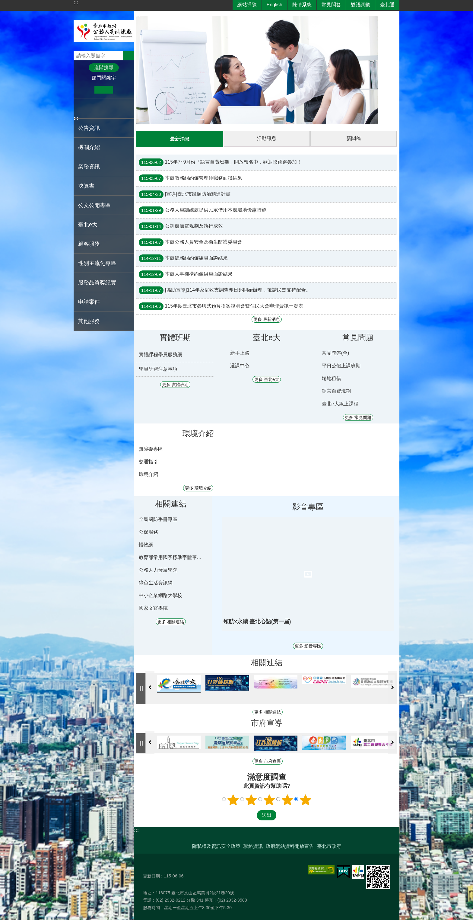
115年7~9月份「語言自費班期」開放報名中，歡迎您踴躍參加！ (220, 162)
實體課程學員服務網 (160, 354)
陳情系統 (302, 4)
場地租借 (331, 378)
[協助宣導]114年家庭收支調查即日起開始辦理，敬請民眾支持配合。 (225, 290)
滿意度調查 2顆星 (251, 799)
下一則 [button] (392, 687)
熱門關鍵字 (104, 77)
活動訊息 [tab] (266, 138)
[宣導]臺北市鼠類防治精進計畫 (184, 194)
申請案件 (89, 302)
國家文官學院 (153, 607)
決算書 (86, 186)
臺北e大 (87, 225)
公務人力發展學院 (158, 569)
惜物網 (146, 544)
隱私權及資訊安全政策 (216, 845)
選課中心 (239, 365)
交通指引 (148, 461)
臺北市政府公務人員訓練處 (104, 31)
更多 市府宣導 (267, 761)
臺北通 (387, 4)
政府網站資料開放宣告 (290, 845)
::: (76, 2)
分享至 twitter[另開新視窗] (90, 108)
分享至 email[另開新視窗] (108, 108)
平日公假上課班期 (341, 365)
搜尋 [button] (128, 55)
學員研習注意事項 (158, 368)
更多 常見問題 (358, 417)
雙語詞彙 (360, 4)
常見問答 (331, 4)
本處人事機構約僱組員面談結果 (186, 274)
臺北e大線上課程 (340, 403)
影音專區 (308, 506)
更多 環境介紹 (198, 487)
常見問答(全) (335, 352)
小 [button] (85, 90)
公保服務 (148, 531)
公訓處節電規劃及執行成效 (181, 226)
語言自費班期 (336, 390)
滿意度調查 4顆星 (287, 799)
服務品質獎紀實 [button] (97, 283)
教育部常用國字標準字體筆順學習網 (172, 557)
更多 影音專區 (308, 645)
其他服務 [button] (89, 321)
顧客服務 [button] (89, 244)
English (274, 4)
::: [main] (137, 15)
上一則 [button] (149, 687)
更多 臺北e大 (266, 379)
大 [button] (122, 90)
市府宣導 (266, 722)
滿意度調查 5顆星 (305, 799)
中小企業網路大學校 (160, 595)
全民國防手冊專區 (158, 519)
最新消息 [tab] (179, 139)
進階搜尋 (103, 67)
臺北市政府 (329, 845)
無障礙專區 (151, 448)
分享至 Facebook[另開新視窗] (80, 108)
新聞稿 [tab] (353, 138)
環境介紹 (198, 433)
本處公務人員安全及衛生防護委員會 (190, 242)
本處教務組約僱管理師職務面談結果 (190, 178)
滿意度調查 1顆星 (233, 799)
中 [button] (103, 90)
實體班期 (175, 337)
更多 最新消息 (266, 319)
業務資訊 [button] (89, 167)
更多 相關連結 (170, 621)
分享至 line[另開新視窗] (99, 108)
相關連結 (170, 503)
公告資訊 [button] (89, 128)
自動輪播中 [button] (141, 688)
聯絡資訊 (253, 845)
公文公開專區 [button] (94, 205)
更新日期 (151, 875)
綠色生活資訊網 (156, 582)
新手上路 (239, 352)
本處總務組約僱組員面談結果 (183, 258)
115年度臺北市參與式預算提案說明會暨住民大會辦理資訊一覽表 (221, 306)
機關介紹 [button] (89, 147)
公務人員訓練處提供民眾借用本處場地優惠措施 (202, 210)
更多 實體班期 (175, 384)
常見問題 (358, 337)
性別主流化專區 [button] (97, 263)
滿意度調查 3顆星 (269, 799)
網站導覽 (247, 4)
